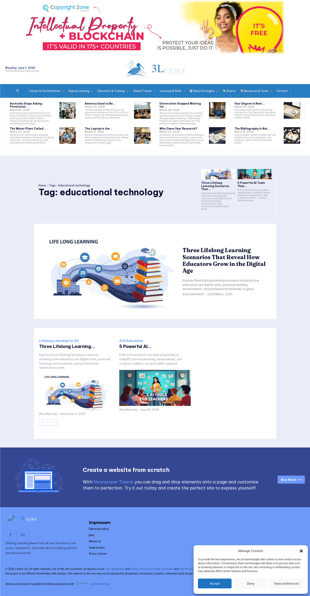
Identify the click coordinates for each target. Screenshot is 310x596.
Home (42, 185)
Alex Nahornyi (193, 294)
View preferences (286, 583)
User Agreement (114, 569)
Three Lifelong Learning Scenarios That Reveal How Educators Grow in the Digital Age (224, 260)
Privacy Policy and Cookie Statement (151, 569)
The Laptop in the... (98, 128)
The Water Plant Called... (28, 128)
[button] (301, 551)
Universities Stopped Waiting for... (180, 105)
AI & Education (131, 340)
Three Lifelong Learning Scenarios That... (215, 186)
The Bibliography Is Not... (252, 128)
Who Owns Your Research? (178, 128)
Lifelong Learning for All (58, 340)
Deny (250, 583)
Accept (215, 583)
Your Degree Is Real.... (249, 103)
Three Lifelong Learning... (67, 346)
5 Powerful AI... (135, 346)
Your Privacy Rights (190, 569)
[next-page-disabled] (53, 423)
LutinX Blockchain (100, 584)
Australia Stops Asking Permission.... (26, 105)
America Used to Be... (100, 103)
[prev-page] (43, 423)
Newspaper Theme (113, 482)
